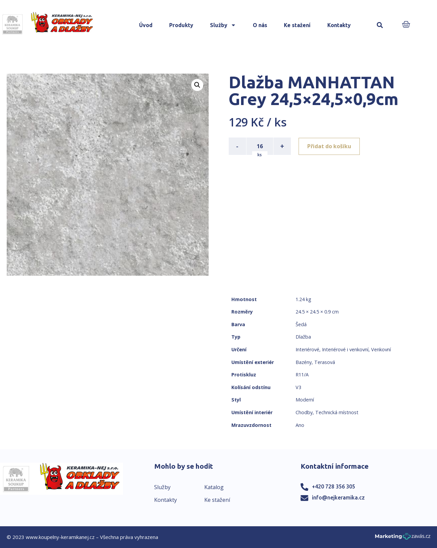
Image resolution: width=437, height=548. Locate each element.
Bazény (304, 362)
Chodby (304, 412)
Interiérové (307, 349)
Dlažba (303, 337)
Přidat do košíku (329, 146)
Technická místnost (336, 412)
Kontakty (339, 25)
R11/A (302, 374)
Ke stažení (297, 25)
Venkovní (381, 349)
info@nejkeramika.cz (338, 497)
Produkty (181, 25)
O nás (260, 25)
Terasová (324, 362)
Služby (223, 25)
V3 (298, 387)
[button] (379, 25)
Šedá (301, 324)
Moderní (305, 399)
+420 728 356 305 (333, 486)
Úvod (145, 25)
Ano (300, 425)
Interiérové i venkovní (345, 349)
